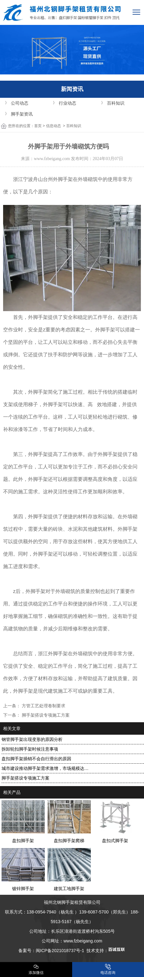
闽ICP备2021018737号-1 (60, 950)
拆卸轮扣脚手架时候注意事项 (30, 749)
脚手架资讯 (22, 113)
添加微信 (36, 969)
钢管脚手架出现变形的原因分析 (32, 739)
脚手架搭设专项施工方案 (45, 715)
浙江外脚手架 (53, 653)
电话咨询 (107, 969)
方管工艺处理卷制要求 (43, 705)
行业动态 (67, 103)
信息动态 (53, 126)
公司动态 (19, 103)
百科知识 (115, 103)
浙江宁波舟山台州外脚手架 (43, 179)
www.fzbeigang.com (52, 158)
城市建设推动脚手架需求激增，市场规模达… (45, 768)
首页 (38, 126)
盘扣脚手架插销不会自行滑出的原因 (36, 758)
